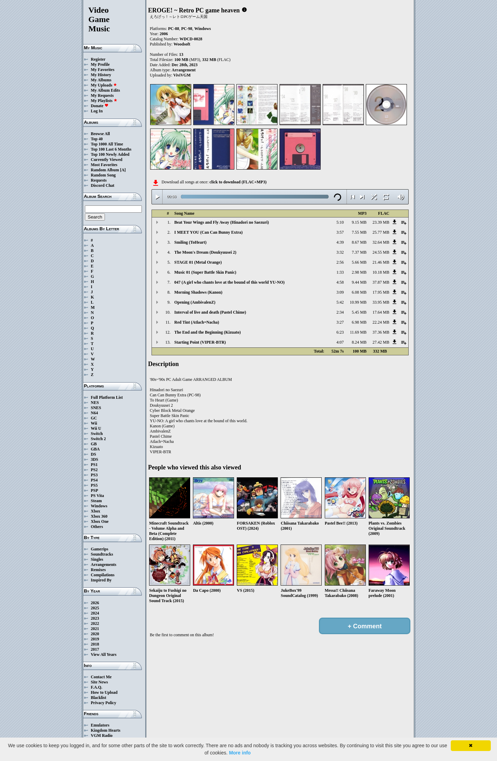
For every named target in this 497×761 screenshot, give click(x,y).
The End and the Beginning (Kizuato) (207, 332)
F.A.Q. (96, 687)
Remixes (98, 569)
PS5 (94, 485)
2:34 (340, 312)
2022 (95, 623)
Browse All (100, 133)
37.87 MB (380, 282)
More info (240, 752)
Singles (97, 559)
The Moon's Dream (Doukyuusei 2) (205, 252)
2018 (95, 644)
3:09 (340, 292)
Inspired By (101, 580)
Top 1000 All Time (107, 144)
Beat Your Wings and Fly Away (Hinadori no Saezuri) (221, 222)
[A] (123, 170)
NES (95, 402)
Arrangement (183, 70)
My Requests (102, 95)
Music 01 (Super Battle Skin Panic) (205, 272)
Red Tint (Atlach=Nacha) (196, 322)
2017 (95, 649)
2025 (95, 608)
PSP (94, 490)
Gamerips (99, 549)
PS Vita (97, 495)
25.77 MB (380, 232)
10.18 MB (380, 272)
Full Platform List (107, 397)
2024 (95, 613)
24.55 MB (380, 252)
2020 (95, 633)
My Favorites (102, 69)
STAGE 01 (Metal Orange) (198, 262)
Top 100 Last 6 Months (111, 149)
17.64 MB (380, 312)
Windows (99, 506)
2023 (95, 618)
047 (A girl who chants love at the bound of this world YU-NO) (229, 282)
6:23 (340, 332)
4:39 (340, 242)
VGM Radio (102, 735)
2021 (95, 628)
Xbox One (100, 521)
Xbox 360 (99, 516)
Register (98, 59)
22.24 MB (380, 322)
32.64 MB (380, 242)
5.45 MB (359, 312)
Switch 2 (98, 438)
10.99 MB (358, 302)
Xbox (95, 511)
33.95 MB (380, 302)
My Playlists (104, 100)
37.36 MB (380, 332)
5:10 (340, 222)
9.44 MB (359, 282)
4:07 (340, 342)
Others (97, 526)
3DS (94, 459)
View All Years (103, 654)
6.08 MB (359, 292)
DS (93, 454)
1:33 (340, 272)
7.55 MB (359, 232)
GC (94, 418)
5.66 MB (359, 262)
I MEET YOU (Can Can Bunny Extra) (208, 232)
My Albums (101, 80)
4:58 (340, 282)
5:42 (340, 302)
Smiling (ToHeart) (190, 242)
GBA (95, 449)
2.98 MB (359, 272)
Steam (96, 500)
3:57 (340, 232)
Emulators (100, 725)
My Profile (100, 64)
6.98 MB (359, 322)
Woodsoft (182, 44)
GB (94, 444)
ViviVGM (182, 75)
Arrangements (103, 564)
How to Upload (104, 692)
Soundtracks (102, 554)
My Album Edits (105, 90)
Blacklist (98, 697)
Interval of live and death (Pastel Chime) (210, 312)
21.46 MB (380, 262)
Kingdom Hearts (105, 730)
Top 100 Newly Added (110, 154)
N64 (94, 412)
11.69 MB (358, 332)
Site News (99, 682)
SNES (96, 407)
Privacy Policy (103, 702)
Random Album (105, 170)
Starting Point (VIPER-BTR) (200, 342)
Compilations (103, 574)
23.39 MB (380, 222)
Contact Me (101, 676)
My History (101, 74)
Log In (97, 111)
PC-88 (173, 28)
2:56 (340, 262)
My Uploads (104, 85)
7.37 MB (359, 252)
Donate (99, 105)
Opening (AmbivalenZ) (194, 302)
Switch (97, 433)
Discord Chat (102, 185)
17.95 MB (380, 292)
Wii (94, 423)
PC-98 (186, 28)
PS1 (94, 464)
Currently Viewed (106, 159)
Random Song (103, 175)
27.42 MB (380, 342)
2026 (95, 602)
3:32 (340, 252)
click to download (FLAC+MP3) (237, 182)
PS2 (94, 469)
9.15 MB (359, 222)
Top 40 (97, 138)
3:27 (340, 322)
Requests (99, 180)
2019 (95, 639)
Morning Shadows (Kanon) (198, 292)
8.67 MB (359, 242)
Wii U (96, 428)
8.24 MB (359, 342)
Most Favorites (104, 164)
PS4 (94, 480)
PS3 (94, 475)
